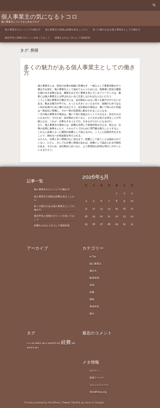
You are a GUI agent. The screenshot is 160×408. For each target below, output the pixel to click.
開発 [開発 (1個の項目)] (73, 343)
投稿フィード (97, 377)
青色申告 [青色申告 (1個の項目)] (30, 348)
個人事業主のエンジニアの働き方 (22, 29)
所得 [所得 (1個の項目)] (58, 343)
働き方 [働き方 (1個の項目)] (45, 343)
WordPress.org (98, 392)
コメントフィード (99, 384)
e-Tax (93, 256)
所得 (92, 285)
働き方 (93, 270)
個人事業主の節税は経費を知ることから (66, 29)
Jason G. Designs (94, 402)
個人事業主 (95, 263)
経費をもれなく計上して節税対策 (72, 37)
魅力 (92, 313)
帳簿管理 (94, 278)
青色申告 (94, 306)
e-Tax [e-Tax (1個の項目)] (29, 343)
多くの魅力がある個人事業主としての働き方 (116, 29)
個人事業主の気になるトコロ (39, 16)
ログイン (94, 370)
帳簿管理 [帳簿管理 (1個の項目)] (52, 343)
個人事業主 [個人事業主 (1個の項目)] (36, 343)
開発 (92, 299)
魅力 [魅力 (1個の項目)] (37, 348)
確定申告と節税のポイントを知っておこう (27, 37)
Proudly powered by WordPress (42, 402)
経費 (92, 292)
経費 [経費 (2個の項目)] (66, 342)
